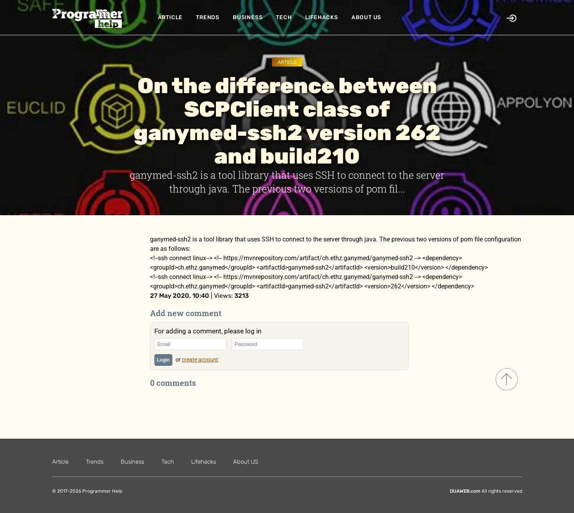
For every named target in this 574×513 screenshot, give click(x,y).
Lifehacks (321, 17)
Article (170, 17)
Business (248, 17)
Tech (284, 17)
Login (163, 360)
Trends (207, 17)
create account (200, 359)
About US (366, 17)
